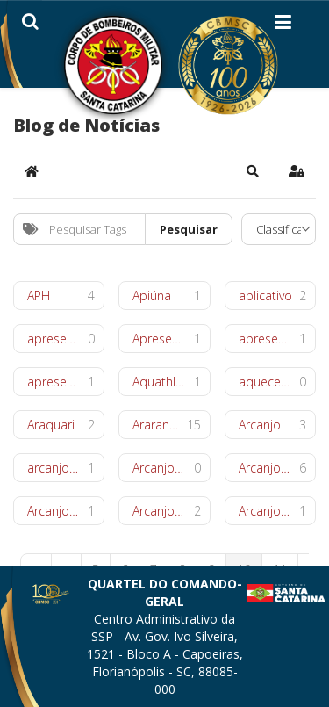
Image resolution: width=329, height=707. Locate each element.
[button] (252, 171)
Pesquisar (189, 229)
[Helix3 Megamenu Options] (283, 25)
